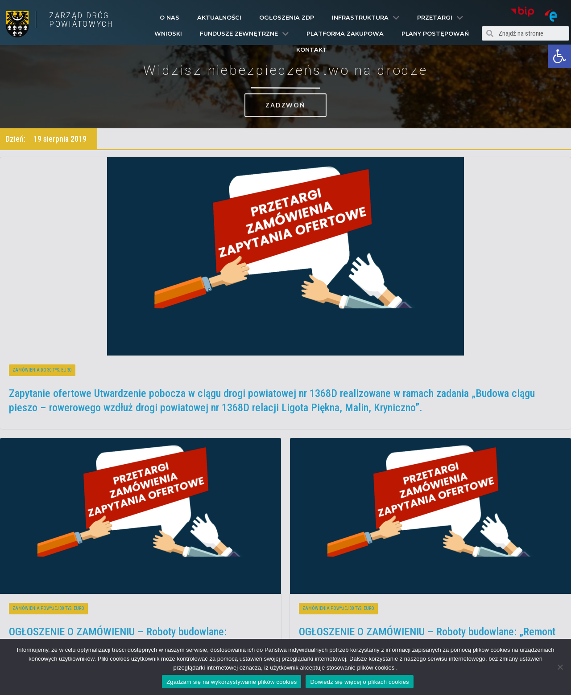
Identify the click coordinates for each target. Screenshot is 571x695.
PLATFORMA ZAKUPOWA (345, 33)
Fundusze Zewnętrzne (244, 34)
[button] (559, 56)
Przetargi (440, 18)
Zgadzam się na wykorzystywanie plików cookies (231, 682)
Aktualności (219, 17)
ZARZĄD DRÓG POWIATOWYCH (81, 19)
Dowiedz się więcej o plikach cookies (359, 682)
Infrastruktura (365, 18)
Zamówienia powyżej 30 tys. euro (48, 608)
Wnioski (168, 33)
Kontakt (311, 49)
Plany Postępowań (435, 33)
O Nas (169, 17)
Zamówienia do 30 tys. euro (42, 370)
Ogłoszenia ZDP (286, 17)
